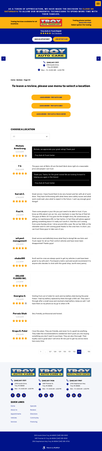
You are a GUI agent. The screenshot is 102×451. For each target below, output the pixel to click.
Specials (33, 406)
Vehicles (14, 418)
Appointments (16, 414)
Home (13, 80)
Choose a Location (23, 130)
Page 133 (27, 80)
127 (48, 353)
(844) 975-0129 (85, 22)
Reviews (19, 80)
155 (88, 353)
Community (34, 418)
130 (63, 353)
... (43, 353)
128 (53, 353)
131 (69, 353)
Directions (33, 414)
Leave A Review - (51, 98)
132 (73, 353)
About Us (14, 410)
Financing (33, 422)
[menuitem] (20, 406)
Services (14, 422)
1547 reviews (56, 33)
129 (58, 353)
